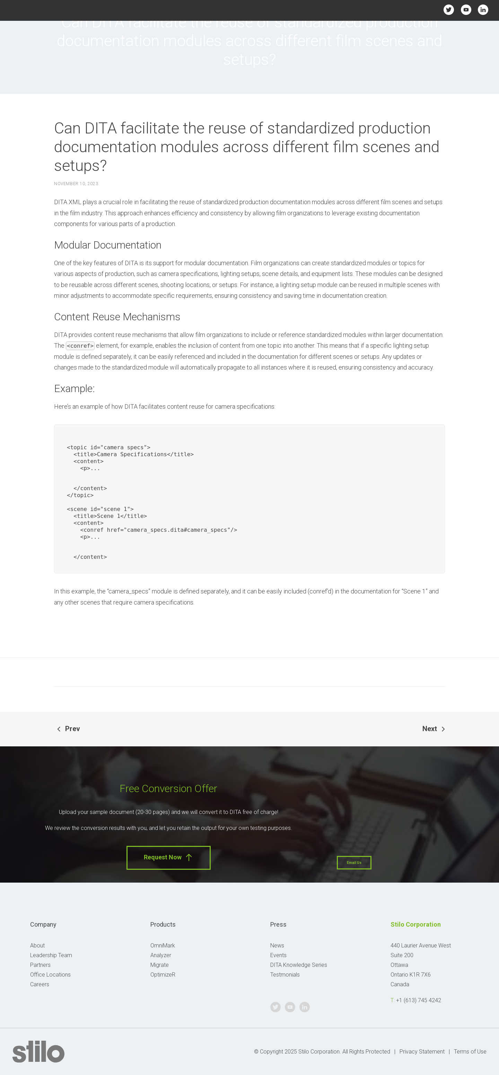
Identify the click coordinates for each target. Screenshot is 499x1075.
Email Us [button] (354, 863)
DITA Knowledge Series (298, 965)
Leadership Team (51, 955)
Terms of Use (470, 1051)
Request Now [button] (168, 857)
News (277, 945)
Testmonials (285, 974)
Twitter (449, 9)
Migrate (159, 965)
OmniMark (162, 945)
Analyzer (160, 955)
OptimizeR (162, 974)
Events (278, 955)
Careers (39, 984)
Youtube (466, 9)
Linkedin (483, 9)
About (37, 945)
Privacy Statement (422, 1051)
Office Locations (50, 974)
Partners (40, 965)
